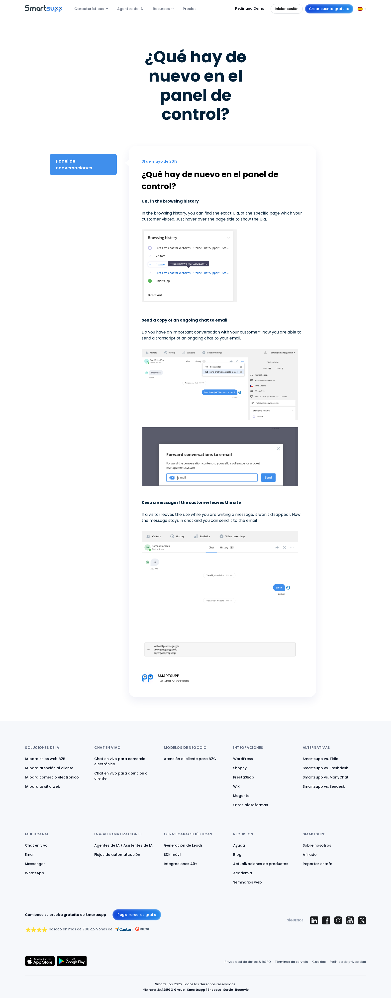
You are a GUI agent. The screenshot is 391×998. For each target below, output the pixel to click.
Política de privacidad (348, 961)
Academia (242, 873)
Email (29, 854)
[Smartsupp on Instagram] (338, 920)
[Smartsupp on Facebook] (326, 920)
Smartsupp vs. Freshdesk (325, 768)
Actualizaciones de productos (260, 863)
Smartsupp (196, 990)
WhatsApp (34, 873)
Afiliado (310, 854)
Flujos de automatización (117, 854)
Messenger (35, 863)
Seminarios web (247, 882)
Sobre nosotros (317, 845)
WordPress (243, 758)
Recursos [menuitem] (161, 8)
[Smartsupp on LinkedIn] (314, 920)
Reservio (242, 990)
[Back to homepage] (43, 11)
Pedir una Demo (249, 8)
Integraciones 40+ (180, 863)
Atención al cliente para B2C (190, 758)
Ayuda (239, 845)
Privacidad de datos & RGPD (247, 961)
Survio (228, 990)
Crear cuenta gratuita (329, 8)
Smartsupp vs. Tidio (320, 758)
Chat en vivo (36, 845)
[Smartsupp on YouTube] (350, 920)
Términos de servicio (291, 961)
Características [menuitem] (89, 8)
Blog (237, 854)
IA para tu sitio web (42, 786)
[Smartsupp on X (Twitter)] (362, 920)
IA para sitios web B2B (45, 758)
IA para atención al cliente (49, 768)
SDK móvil (172, 854)
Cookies (319, 961)
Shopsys (214, 990)
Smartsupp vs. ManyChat (325, 777)
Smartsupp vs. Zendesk (324, 786)
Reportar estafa (317, 863)
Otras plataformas (250, 804)
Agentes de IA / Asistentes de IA (123, 845)
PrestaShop (243, 777)
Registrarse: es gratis (136, 914)
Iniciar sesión (286, 8)
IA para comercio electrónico (52, 777)
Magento (241, 795)
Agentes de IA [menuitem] (130, 8)
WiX (236, 786)
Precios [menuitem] (189, 8)
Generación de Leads (183, 845)
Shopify (240, 768)
